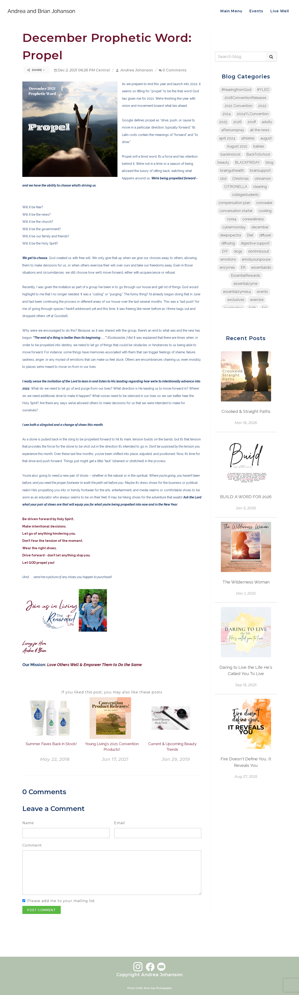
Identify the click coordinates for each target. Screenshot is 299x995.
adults (267, 122)
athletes (248, 138)
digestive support (255, 243)
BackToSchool (258, 154)
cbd (223, 178)
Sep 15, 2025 (246, 685)
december (259, 227)
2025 (223, 122)
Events (256, 11)
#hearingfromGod (236, 90)
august (266, 138)
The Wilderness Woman (246, 581)
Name (28, 823)
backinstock (230, 154)
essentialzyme (245, 283)
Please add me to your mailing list (61, 901)
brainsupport (260, 170)
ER (243, 267)
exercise (256, 300)
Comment (32, 845)
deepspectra (230, 235)
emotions (228, 259)
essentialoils (261, 267)
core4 (231, 219)
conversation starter (236, 211)
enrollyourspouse (256, 259)
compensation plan (234, 203)
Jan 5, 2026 (246, 508)
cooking (265, 211)
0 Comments (172, 70)
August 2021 (237, 146)
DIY (225, 251)
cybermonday (234, 227)
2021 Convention (238, 106)
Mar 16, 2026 (246, 423)
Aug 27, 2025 (245, 776)
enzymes (227, 267)
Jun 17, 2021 (115, 759)
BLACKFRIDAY (247, 162)
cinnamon (263, 178)
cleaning (260, 186)
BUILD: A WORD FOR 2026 (246, 496)
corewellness (253, 219)
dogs (238, 251)
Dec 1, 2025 (246, 593)
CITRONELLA (235, 186)
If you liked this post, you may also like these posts (111, 692)
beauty (223, 162)
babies (258, 146)
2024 (226, 114)
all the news (260, 130)
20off (251, 122)
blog (269, 162)
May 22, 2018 (54, 759)
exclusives (235, 300)
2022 (262, 106)
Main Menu (231, 11)
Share (36, 70)
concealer (264, 203)
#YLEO (263, 90)
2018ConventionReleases (245, 98)
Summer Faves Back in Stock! (51, 744)
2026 (237, 122)
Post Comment (41, 910)
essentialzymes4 (237, 291)
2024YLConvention (253, 114)
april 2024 (227, 138)
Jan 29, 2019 (176, 759)
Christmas (240, 178)
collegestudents (245, 195)
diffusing (228, 243)
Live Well (279, 11)
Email (119, 823)
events (262, 291)
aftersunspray (232, 130)
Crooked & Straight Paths (246, 411)
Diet (250, 235)
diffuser (265, 235)
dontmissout (258, 251)
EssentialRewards (245, 275)
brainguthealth (232, 170)
